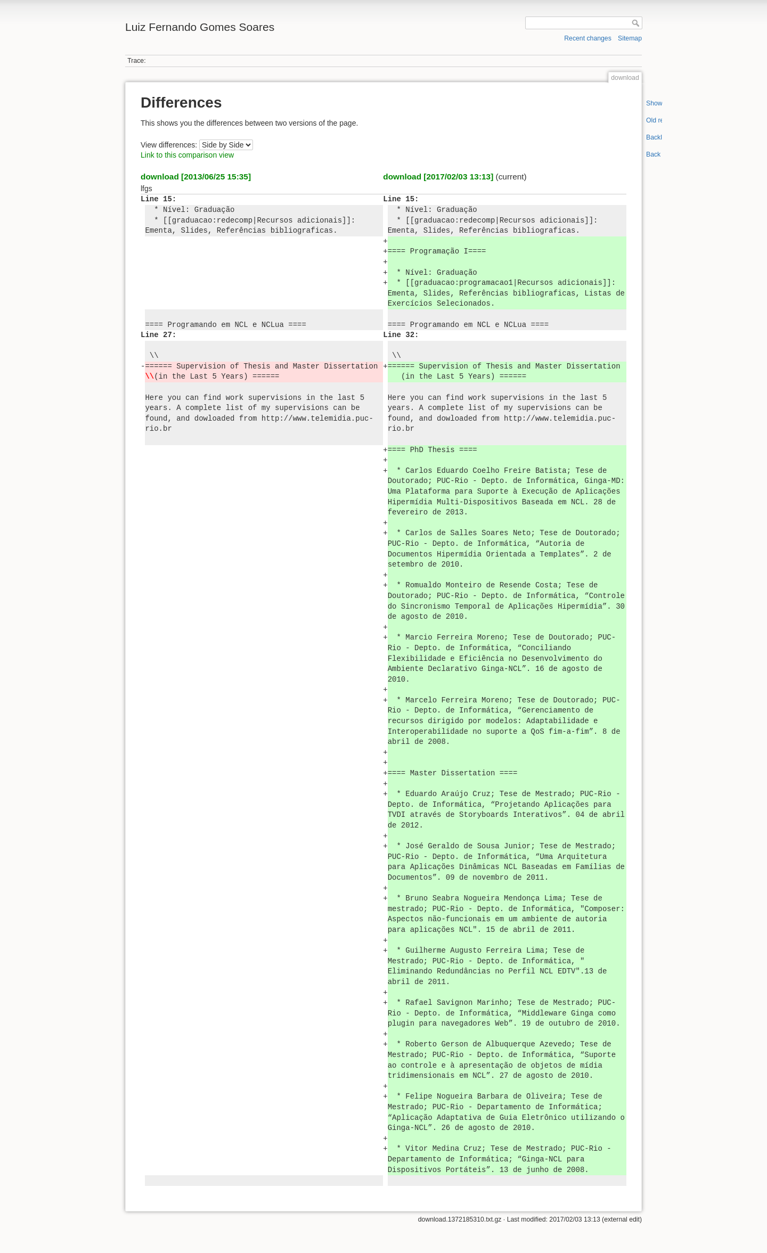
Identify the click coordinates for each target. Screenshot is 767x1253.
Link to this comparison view (187, 155)
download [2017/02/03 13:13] (438, 176)
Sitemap (630, 38)
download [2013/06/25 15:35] (196, 176)
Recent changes (587, 38)
